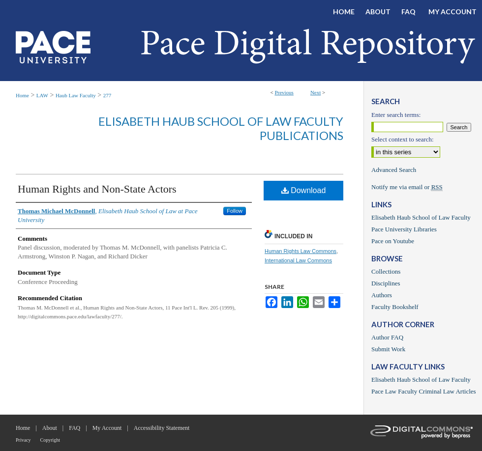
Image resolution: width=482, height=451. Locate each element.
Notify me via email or (407, 187)
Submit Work (388, 349)
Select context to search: (402, 139)
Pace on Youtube (392, 241)
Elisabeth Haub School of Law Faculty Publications (220, 128)
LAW (42, 95)
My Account (107, 427)
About (49, 427)
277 (107, 95)
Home (22, 95)
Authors (381, 295)
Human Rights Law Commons (300, 251)
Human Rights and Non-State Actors (97, 189)
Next (315, 92)
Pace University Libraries (404, 229)
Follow (234, 211)
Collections (385, 271)
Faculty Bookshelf (395, 306)
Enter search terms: (396, 114)
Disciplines (385, 283)
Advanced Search (393, 169)
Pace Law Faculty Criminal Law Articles (423, 391)
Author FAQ (387, 337)
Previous (284, 92)
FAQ (74, 427)
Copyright (50, 440)
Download (303, 190)
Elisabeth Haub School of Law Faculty (421, 217)
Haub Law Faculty (76, 95)
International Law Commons (298, 260)
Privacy (23, 440)
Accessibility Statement (162, 427)
